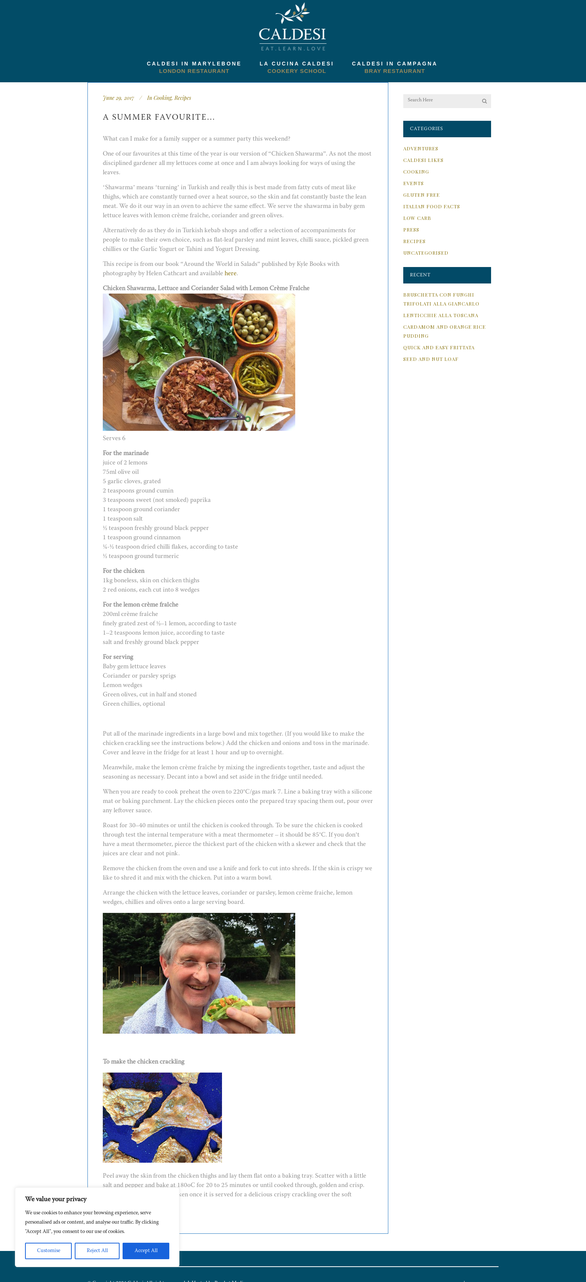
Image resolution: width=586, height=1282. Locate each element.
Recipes (183, 97)
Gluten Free (421, 194)
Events (413, 183)
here (231, 274)
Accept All (146, 1251)
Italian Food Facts (431, 206)
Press (411, 229)
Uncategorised (425, 252)
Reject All (97, 1251)
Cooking (163, 97)
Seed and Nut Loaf (431, 359)
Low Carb (417, 218)
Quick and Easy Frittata (439, 347)
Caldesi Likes (423, 160)
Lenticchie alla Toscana (440, 315)
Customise (48, 1251)
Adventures (420, 148)
